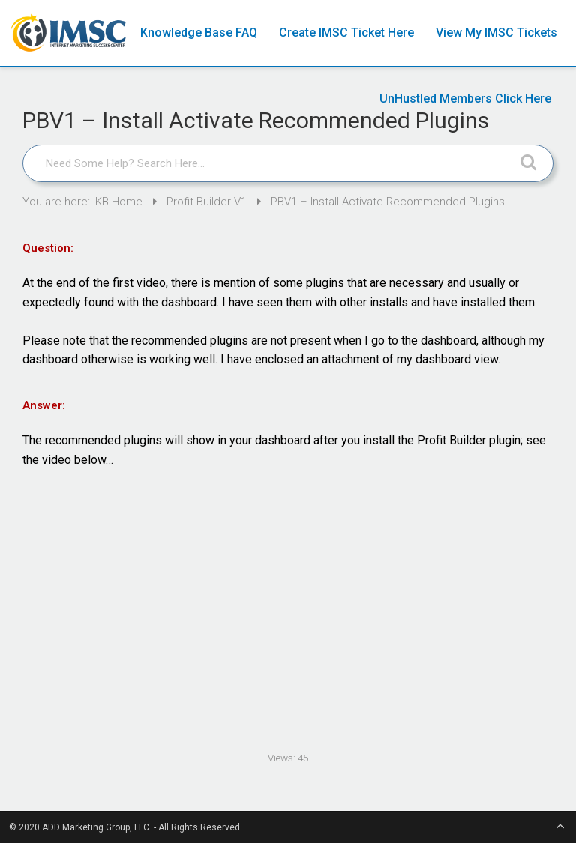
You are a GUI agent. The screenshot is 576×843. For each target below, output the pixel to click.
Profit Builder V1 (208, 201)
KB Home (120, 201)
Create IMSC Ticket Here (346, 32)
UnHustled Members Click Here (465, 98)
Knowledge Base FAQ (198, 32)
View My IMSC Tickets (496, 32)
